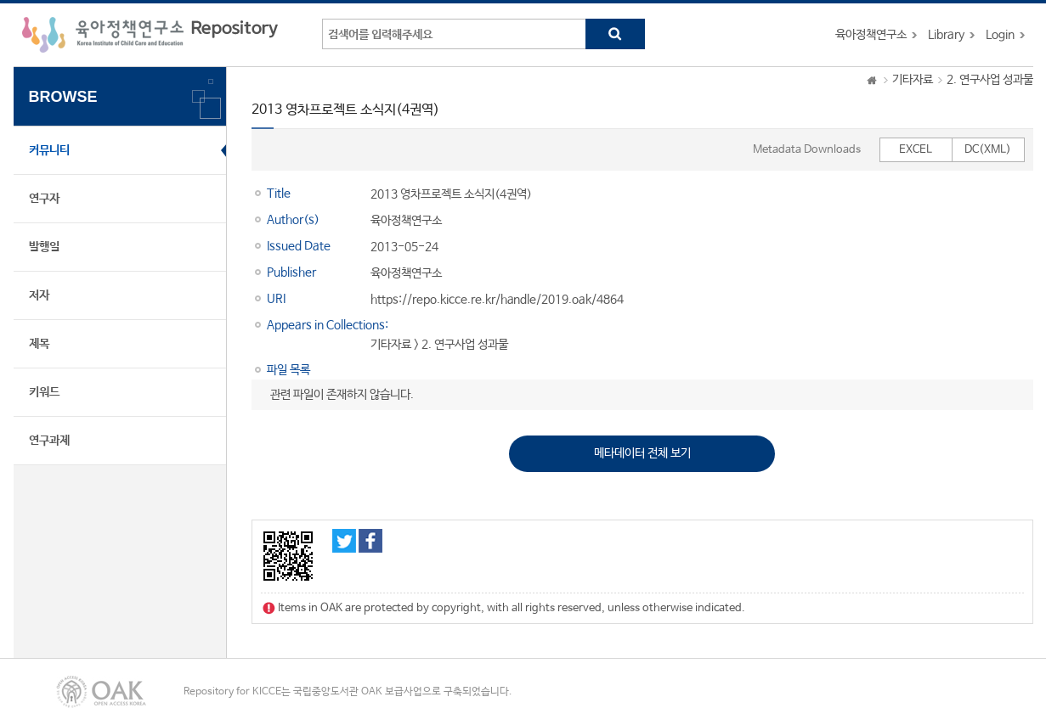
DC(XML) (987, 149)
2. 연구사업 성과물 (990, 80)
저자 (39, 295)
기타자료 (912, 80)
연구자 (44, 198)
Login (1000, 35)
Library (946, 35)
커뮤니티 (49, 150)
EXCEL (915, 149)
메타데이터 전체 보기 (642, 453)
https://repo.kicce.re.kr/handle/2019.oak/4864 (497, 299)
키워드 (44, 392)
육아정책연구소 (871, 35)
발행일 (44, 247)
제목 (39, 344)
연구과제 (49, 440)
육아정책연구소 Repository (150, 35)
